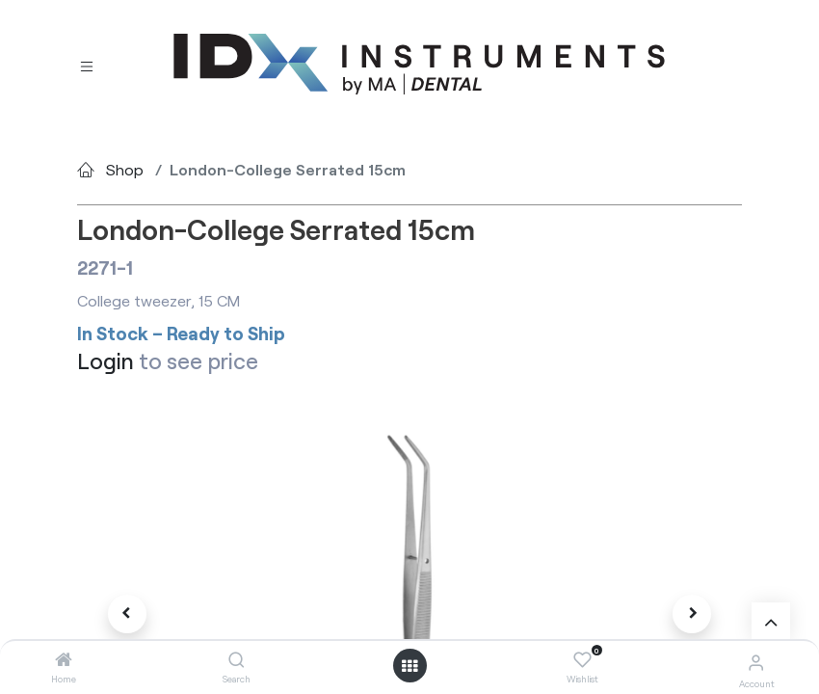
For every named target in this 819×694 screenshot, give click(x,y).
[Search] (236, 660)
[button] (127, 614)
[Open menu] (409, 666)
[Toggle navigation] (86, 65)
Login (105, 360)
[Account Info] (756, 662)
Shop (125, 169)
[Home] (63, 660)
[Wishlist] (582, 660)
